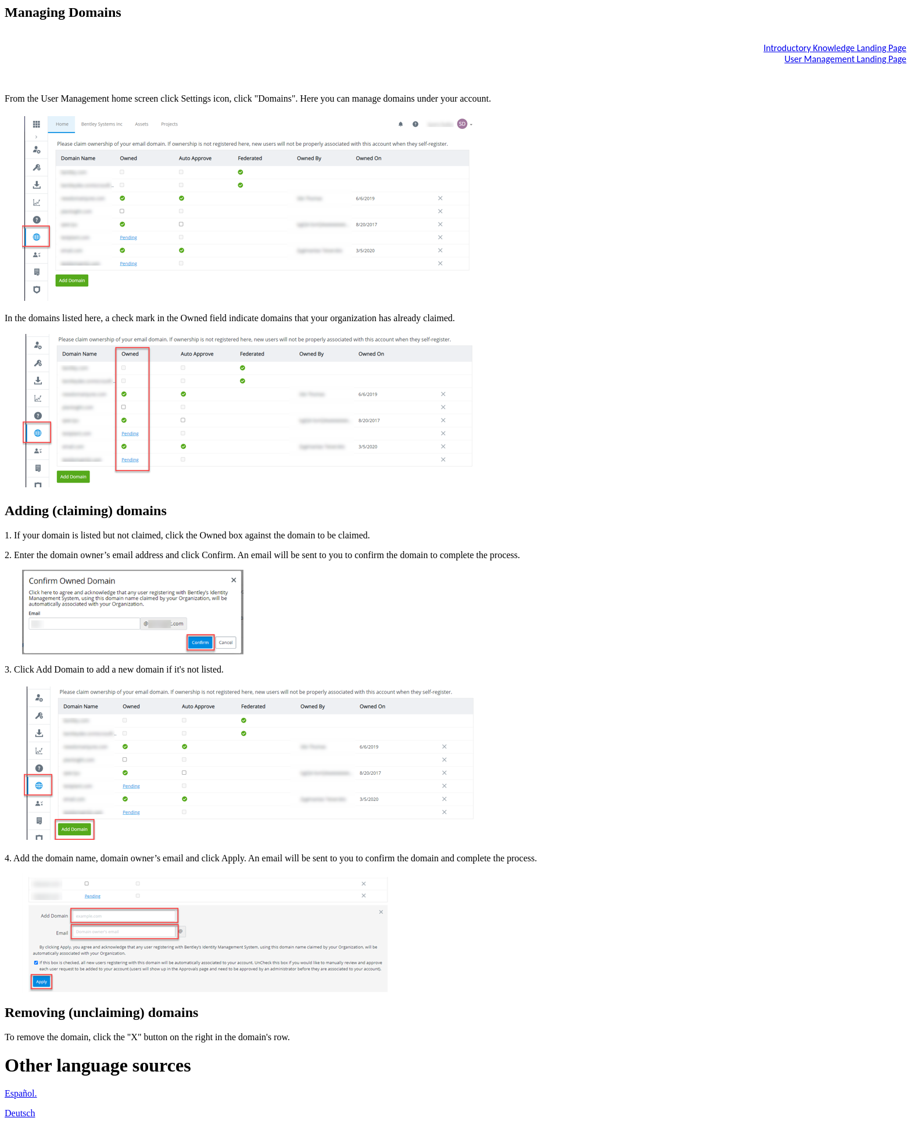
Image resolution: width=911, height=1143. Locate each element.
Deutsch (20, 1113)
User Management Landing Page (845, 58)
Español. (21, 1093)
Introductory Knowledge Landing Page (834, 47)
